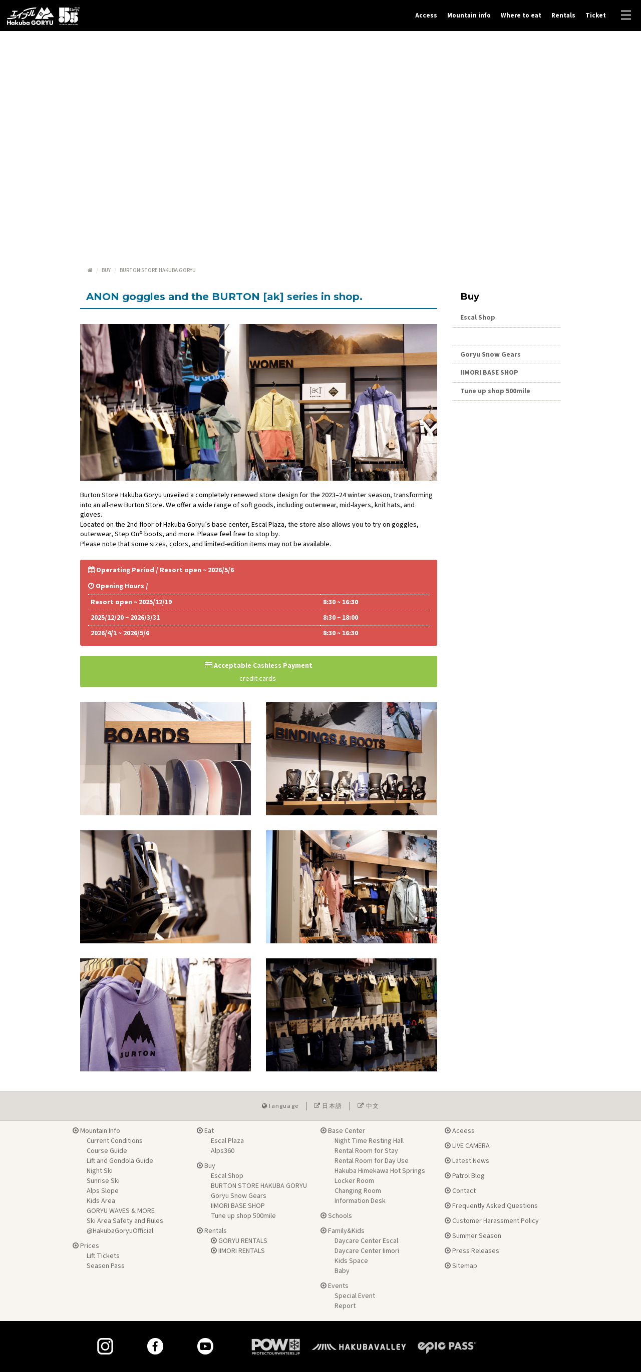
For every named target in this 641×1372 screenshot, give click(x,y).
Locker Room (354, 1181)
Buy (106, 270)
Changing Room (358, 1191)
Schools (336, 1216)
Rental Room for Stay (366, 1151)
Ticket (595, 15)
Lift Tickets (103, 1256)
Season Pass (106, 1266)
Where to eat (521, 15)
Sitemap (461, 1266)
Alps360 (222, 1151)
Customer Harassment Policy (492, 1221)
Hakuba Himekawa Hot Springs (380, 1171)
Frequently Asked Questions (491, 1206)
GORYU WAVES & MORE (121, 1211)
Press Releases (472, 1251)
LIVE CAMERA (467, 1146)
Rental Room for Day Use (372, 1161)
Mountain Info (96, 1131)
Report (345, 1306)
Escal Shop (477, 318)
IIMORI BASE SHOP (489, 373)
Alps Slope (103, 1191)
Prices (86, 1246)
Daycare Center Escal (366, 1241)
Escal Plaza (227, 1141)
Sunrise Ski (103, 1181)
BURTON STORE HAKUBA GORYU (259, 1186)
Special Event (355, 1296)
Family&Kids (342, 1231)
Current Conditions (115, 1141)
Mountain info (469, 15)
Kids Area (101, 1201)
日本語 (328, 1106)
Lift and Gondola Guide (120, 1161)
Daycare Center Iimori (367, 1251)
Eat (205, 1131)
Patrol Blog (465, 1176)
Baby (342, 1271)
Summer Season (473, 1236)
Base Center (342, 1131)
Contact (460, 1191)
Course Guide (107, 1151)
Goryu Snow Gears (490, 355)
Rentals (563, 15)
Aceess (460, 1131)
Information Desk (360, 1201)
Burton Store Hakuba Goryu (506, 336)
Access (426, 15)
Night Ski (100, 1171)
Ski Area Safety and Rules (125, 1221)
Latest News (467, 1161)
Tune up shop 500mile (495, 391)
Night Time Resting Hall (369, 1141)
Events (334, 1286)
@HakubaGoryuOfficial (120, 1231)
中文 (368, 1106)
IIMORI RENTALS (238, 1251)
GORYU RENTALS (239, 1241)
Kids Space (351, 1261)
